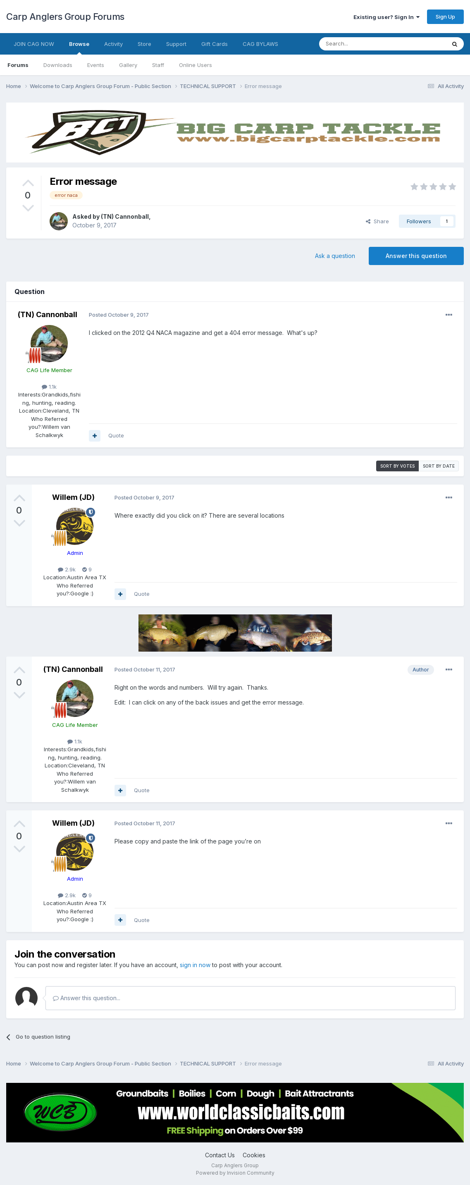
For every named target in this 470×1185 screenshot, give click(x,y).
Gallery (128, 65)
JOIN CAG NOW (34, 44)
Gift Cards (214, 44)
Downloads (57, 65)
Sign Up (445, 16)
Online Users (195, 65)
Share (377, 221)
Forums (18, 65)
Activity (113, 44)
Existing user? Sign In (386, 17)
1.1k (49, 386)
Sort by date (439, 465)
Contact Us (220, 1155)
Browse (79, 48)
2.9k (67, 569)
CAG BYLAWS (260, 44)
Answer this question (416, 255)
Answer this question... (86, 997)
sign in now (195, 964)
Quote (116, 435)
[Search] (361, 43)
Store (144, 44)
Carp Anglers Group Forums (65, 16)
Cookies (254, 1155)
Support (176, 44)
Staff (158, 65)
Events (95, 65)
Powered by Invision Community (235, 1173)
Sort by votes (397, 465)
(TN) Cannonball (125, 216)
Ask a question (335, 255)
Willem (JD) (73, 497)
